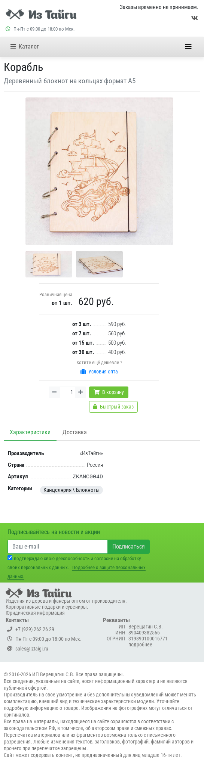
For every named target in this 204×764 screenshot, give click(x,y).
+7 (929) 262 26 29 (30, 629)
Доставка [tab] (75, 432)
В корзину (109, 392)
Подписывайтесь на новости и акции (53, 531)
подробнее (140, 644)
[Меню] (188, 46)
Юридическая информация (35, 613)
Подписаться (128, 546)
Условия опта (99, 372)
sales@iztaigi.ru (27, 649)
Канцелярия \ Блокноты (71, 490)
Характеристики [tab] (30, 432)
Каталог (24, 46)
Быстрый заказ (113, 407)
